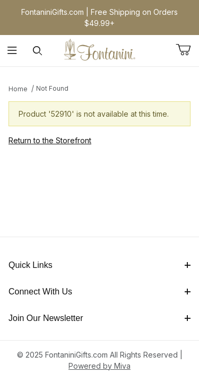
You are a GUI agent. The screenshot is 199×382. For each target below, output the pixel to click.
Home (18, 89)
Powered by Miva (99, 365)
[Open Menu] (12, 50)
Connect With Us (99, 291)
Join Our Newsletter (99, 318)
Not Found (52, 88)
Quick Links (99, 265)
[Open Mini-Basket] (187, 49)
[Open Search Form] (37, 50)
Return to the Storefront (49, 140)
